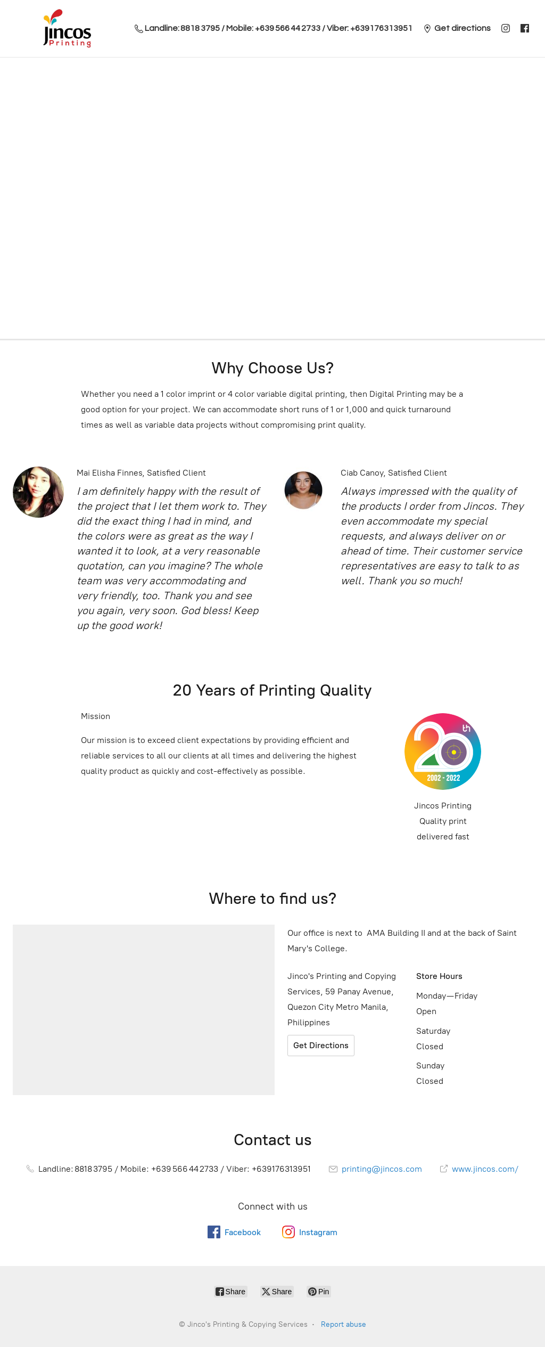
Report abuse (343, 1324)
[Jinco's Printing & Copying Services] (67, 28)
